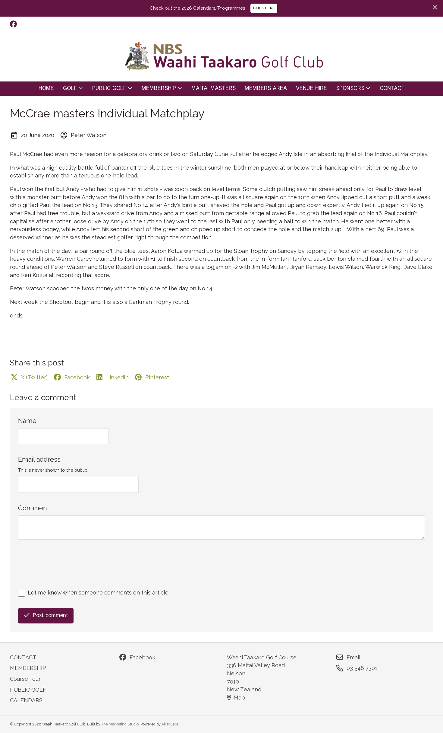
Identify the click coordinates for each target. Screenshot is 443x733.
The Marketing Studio (120, 724)
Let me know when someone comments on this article (98, 592)
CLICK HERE (264, 8)
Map (236, 697)
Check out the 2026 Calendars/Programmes (197, 8)
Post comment (46, 616)
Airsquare (170, 724)
